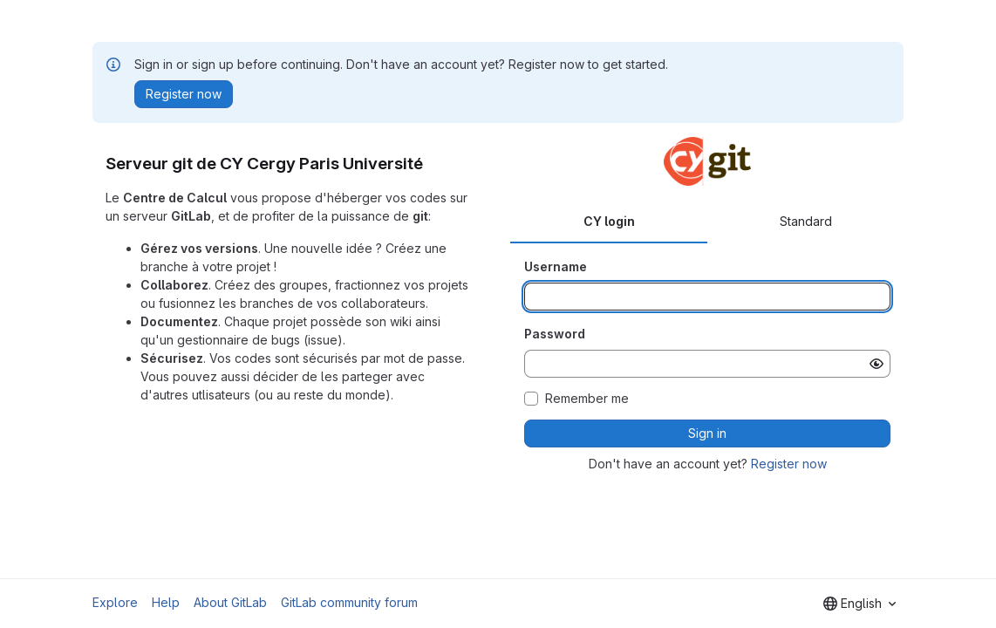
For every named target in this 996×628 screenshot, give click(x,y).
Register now (789, 463)
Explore (115, 602)
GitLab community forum (349, 602)
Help (166, 602)
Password (554, 333)
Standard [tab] (806, 221)
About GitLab (230, 602)
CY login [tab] (609, 221)
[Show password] (876, 364)
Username (555, 266)
